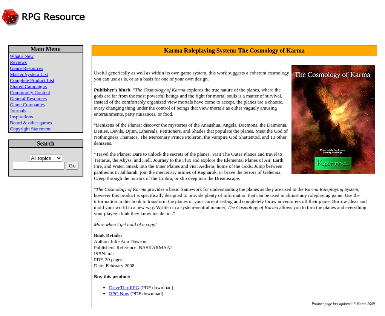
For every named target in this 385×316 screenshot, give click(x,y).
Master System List (29, 74)
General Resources (28, 98)
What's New (22, 56)
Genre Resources (26, 68)
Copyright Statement (30, 129)
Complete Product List (32, 80)
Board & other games (31, 122)
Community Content (30, 92)
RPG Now (119, 293)
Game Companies (27, 104)
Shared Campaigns (28, 86)
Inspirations (21, 116)
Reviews (18, 62)
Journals (18, 110)
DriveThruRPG (124, 287)
